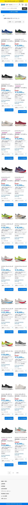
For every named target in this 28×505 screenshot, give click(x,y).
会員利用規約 (4, 488)
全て (4, 15)
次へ (18, 473)
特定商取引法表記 (5, 493)
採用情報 (3, 486)
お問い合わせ (4, 498)
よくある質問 (4, 496)
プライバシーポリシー (6, 491)
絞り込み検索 (14, 11)
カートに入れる (9, 65)
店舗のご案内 (4, 481)
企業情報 (3, 483)
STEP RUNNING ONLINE (5, 56)
